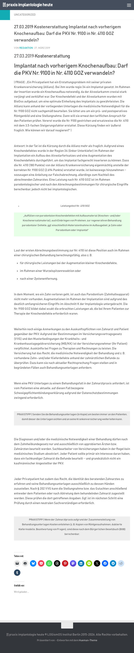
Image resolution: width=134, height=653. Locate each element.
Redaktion (26, 48)
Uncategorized (25, 14)
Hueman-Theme (88, 640)
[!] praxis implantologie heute (28, 5)
